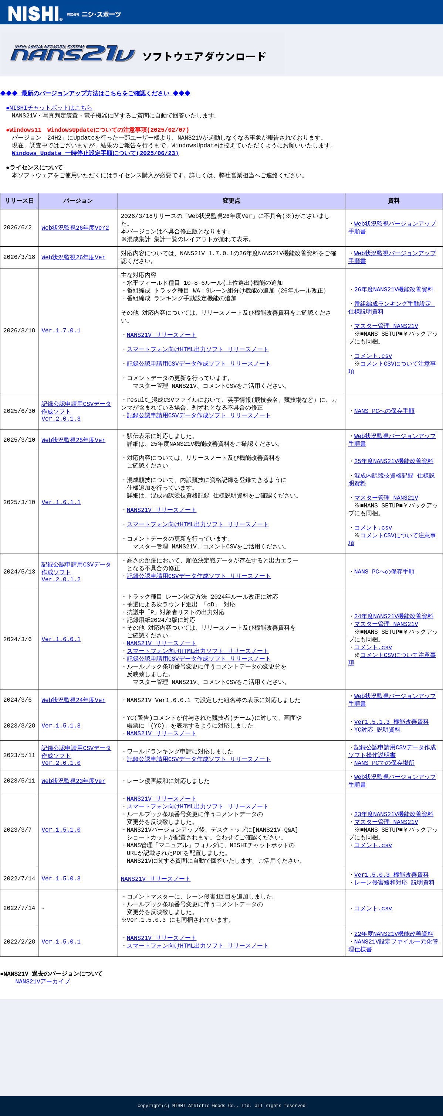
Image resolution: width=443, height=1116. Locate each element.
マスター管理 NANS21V (386, 357)
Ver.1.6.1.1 (61, 552)
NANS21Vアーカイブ (43, 1075)
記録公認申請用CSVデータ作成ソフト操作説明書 (392, 824)
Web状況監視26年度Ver (73, 279)
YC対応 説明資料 (377, 801)
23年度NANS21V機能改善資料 (393, 892)
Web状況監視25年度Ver (73, 483)
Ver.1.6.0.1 (61, 704)
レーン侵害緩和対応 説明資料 (394, 966)
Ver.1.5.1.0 (61, 910)
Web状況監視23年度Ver (73, 856)
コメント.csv (373, 390)
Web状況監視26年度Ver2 (75, 248)
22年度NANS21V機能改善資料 (393, 1021)
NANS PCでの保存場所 (384, 837)
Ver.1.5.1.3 (61, 797)
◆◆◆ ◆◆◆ (98, 98)
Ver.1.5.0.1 (61, 1030)
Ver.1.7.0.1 (61, 361)
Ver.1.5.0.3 (61, 962)
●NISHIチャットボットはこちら (49, 115)
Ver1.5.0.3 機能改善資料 (391, 958)
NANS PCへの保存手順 (384, 451)
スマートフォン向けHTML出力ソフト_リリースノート (198, 884)
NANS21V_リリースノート (162, 366)
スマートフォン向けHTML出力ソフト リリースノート (198, 382)
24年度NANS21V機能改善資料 (393, 678)
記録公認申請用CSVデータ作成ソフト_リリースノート (199, 833)
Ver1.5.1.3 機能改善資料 (391, 793)
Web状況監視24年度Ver (73, 770)
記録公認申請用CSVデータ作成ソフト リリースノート (199, 399)
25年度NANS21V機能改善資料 (393, 506)
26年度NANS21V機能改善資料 (393, 315)
